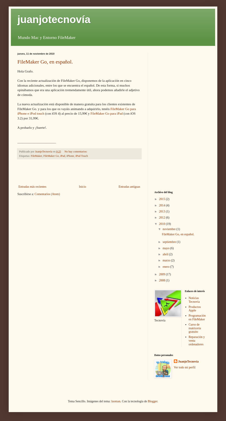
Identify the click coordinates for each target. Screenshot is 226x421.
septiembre (170, 242)
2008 (162, 280)
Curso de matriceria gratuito (195, 328)
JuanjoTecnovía (188, 361)
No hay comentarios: (76, 151)
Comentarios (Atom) (47, 194)
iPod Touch (81, 155)
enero (166, 266)
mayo (166, 248)
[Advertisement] (79, 172)
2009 (162, 274)
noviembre (169, 229)
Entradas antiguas (129, 186)
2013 (162, 211)
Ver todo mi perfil (185, 367)
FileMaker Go (51, 155)
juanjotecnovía (53, 19)
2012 (162, 217)
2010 (162, 224)
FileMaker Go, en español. (45, 62)
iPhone (70, 155)
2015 (162, 199)
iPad (62, 155)
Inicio (82, 186)
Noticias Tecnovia (194, 299)
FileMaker (36, 155)
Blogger (152, 401)
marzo (167, 260)
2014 (162, 205)
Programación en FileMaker (197, 317)
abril (166, 254)
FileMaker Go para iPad (106, 113)
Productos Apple (195, 308)
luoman (115, 401)
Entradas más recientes (32, 186)
